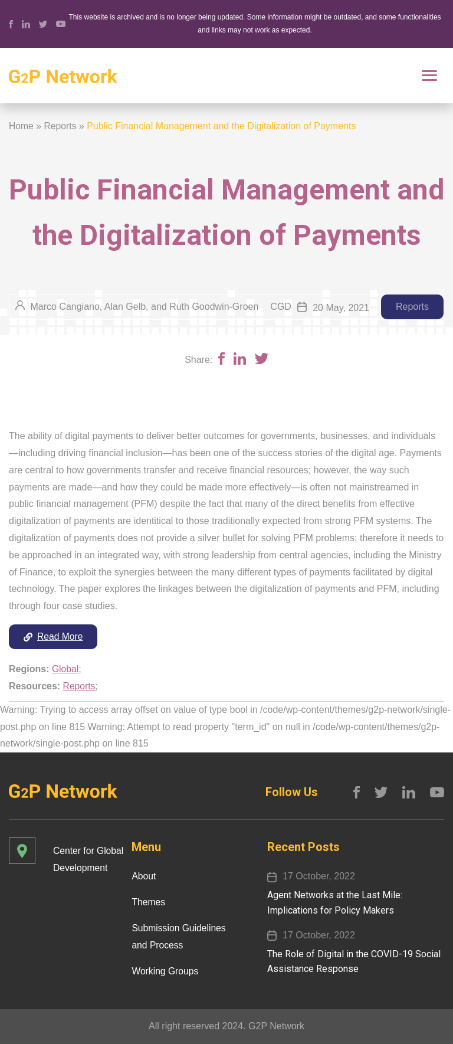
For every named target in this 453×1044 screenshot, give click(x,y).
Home (21, 126)
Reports (60, 126)
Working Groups (165, 971)
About (144, 876)
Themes (149, 902)
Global (65, 670)
